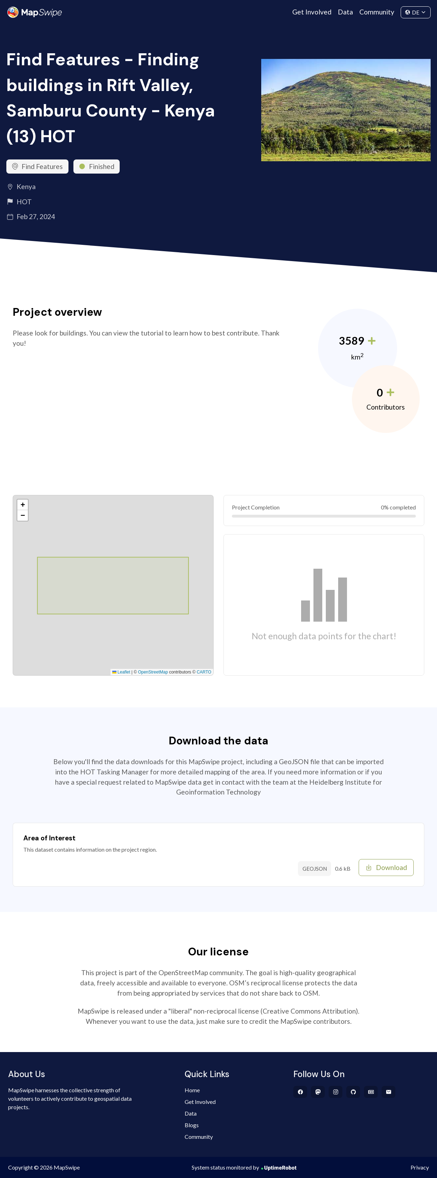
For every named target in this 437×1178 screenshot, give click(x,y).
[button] (22, 505)
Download (386, 867)
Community (376, 12)
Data (345, 12)
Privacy (420, 1167)
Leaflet (121, 672)
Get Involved (311, 12)
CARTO (204, 672)
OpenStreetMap (153, 672)
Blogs (192, 1125)
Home (192, 1090)
